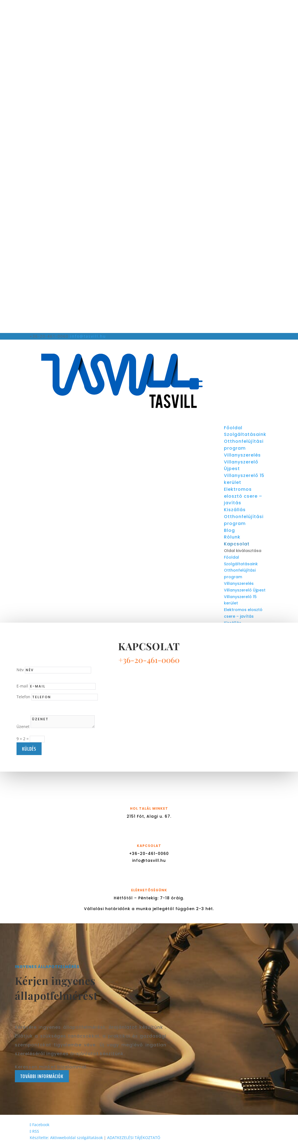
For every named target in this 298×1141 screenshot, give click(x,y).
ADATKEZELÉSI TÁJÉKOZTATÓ (133, 1137)
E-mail (22, 686)
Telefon (23, 696)
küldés (29, 748)
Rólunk (232, 537)
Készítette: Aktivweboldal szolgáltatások (66, 1137)
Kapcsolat (237, 544)
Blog (229, 530)
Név (20, 669)
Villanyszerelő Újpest (245, 590)
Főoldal (233, 428)
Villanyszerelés (242, 455)
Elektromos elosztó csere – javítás (243, 496)
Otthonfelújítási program (244, 444)
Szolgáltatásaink (245, 434)
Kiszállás (235, 509)
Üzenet (23, 726)
